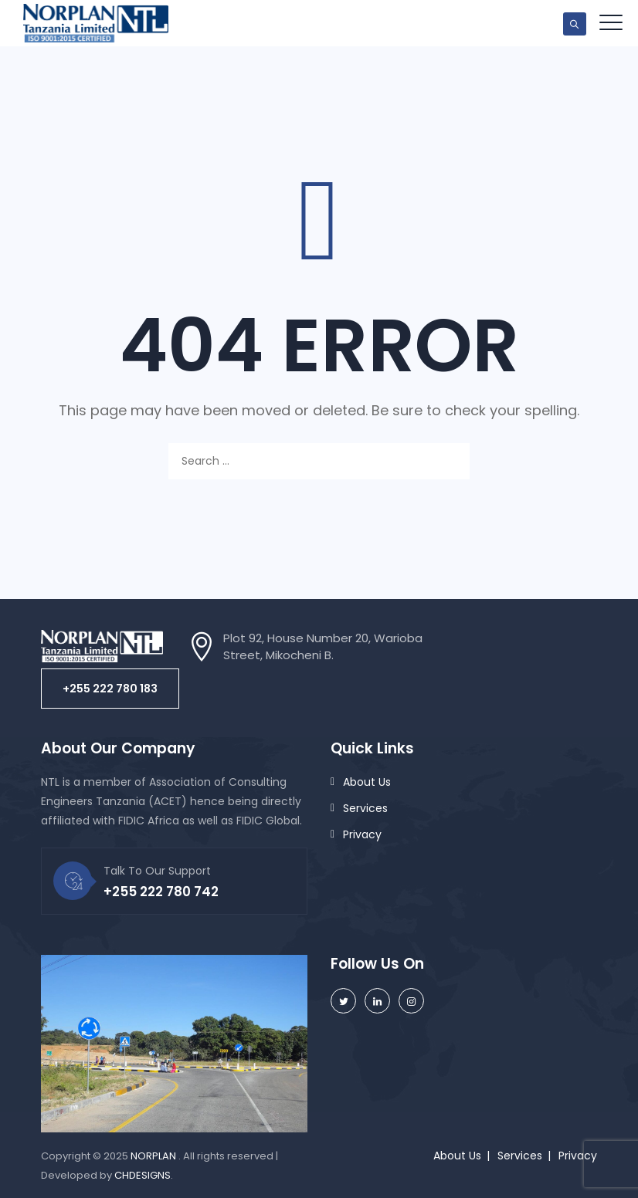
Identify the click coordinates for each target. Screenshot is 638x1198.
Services (365, 808)
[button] (110, 688)
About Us (367, 782)
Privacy (362, 834)
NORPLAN (154, 1156)
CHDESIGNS (142, 1175)
